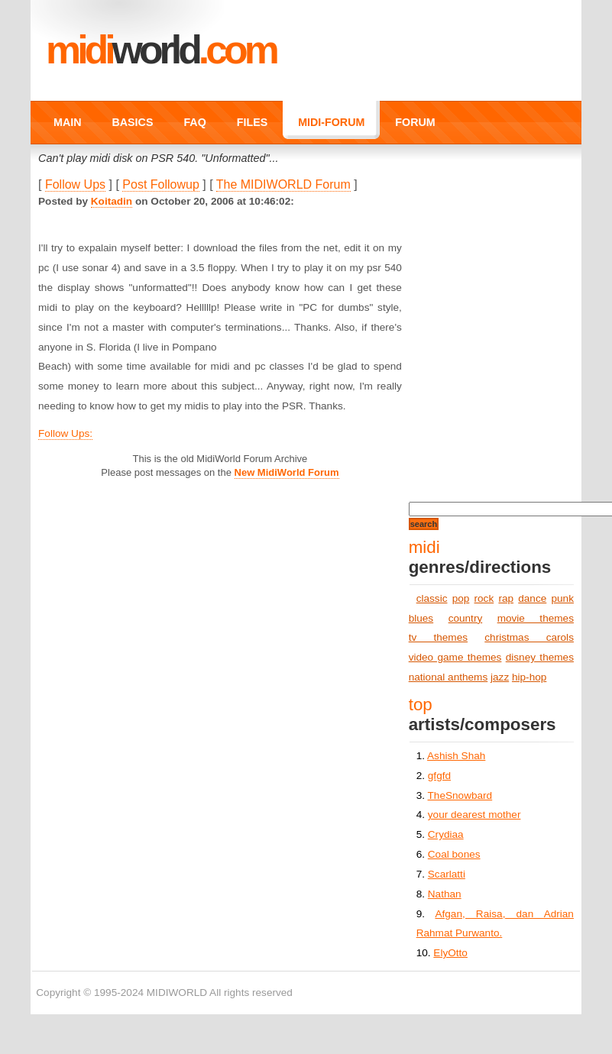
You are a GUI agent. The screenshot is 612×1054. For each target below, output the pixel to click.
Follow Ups (75, 184)
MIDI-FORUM (331, 122)
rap (505, 598)
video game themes (455, 657)
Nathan (444, 894)
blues (421, 618)
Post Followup (160, 184)
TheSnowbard (460, 795)
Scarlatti (446, 874)
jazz (500, 677)
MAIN (67, 122)
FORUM (415, 122)
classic (432, 598)
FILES (252, 122)
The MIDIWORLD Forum (283, 184)
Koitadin (111, 201)
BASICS (133, 122)
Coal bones (454, 854)
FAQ (194, 122)
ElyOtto (450, 953)
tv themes (438, 637)
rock (484, 598)
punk (562, 598)
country (465, 618)
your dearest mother (474, 814)
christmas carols (529, 637)
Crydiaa (446, 834)
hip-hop (529, 677)
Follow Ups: (65, 433)
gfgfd (439, 775)
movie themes (535, 618)
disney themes (540, 657)
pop (461, 598)
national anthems (448, 677)
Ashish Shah (456, 755)
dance (532, 598)
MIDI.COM (161, 49)
